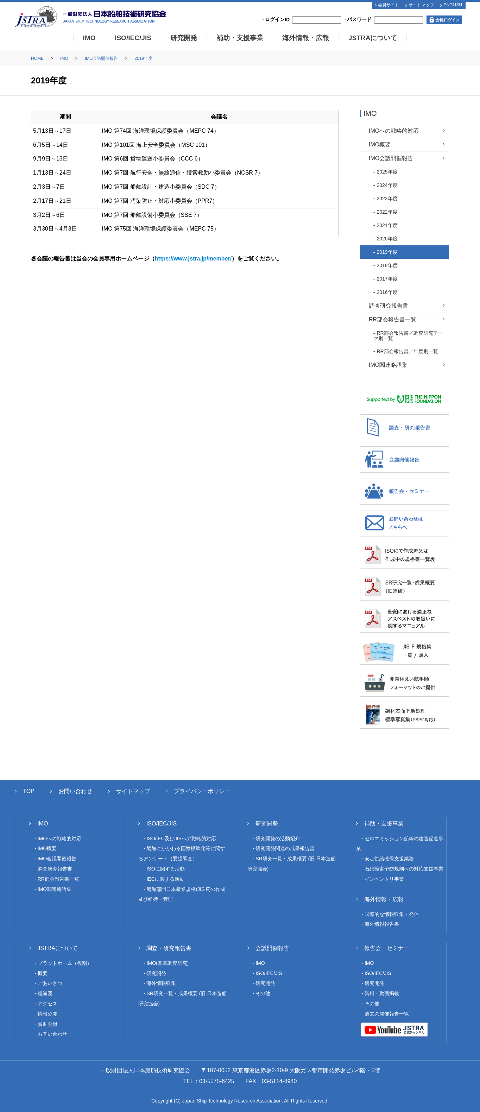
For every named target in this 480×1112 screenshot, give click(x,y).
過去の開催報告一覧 (387, 1014)
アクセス (47, 1003)
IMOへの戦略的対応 (394, 131)
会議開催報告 (272, 948)
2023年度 (387, 198)
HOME (37, 58)
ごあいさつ (50, 983)
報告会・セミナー (386, 948)
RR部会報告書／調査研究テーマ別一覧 (408, 335)
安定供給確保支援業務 (389, 858)
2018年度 (387, 265)
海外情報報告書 (382, 924)
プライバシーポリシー (202, 791)
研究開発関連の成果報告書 (285, 848)
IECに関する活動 (165, 879)
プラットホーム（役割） (65, 963)
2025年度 (387, 172)
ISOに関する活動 (165, 869)
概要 (43, 973)
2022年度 (387, 212)
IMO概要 (380, 144)
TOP (28, 791)
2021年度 (387, 225)
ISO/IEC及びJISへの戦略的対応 (181, 838)
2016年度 (387, 292)
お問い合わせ (75, 791)
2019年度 (143, 58)
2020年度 (387, 238)
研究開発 (183, 38)
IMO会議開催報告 (101, 58)
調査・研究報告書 (168, 948)
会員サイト (388, 4)
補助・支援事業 (239, 38)
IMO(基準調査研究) (167, 963)
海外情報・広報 (305, 38)
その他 (262, 993)
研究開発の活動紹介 (277, 838)
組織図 (45, 993)
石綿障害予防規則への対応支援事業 (404, 869)
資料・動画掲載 (382, 993)
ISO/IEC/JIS (133, 38)
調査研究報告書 (388, 306)
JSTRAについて (372, 38)
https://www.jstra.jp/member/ (193, 259)
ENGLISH (452, 4)
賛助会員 (47, 1024)
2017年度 (387, 279)
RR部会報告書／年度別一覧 (407, 351)
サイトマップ (421, 4)
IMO (89, 38)
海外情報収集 (161, 983)
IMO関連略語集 (388, 365)
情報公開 (47, 1014)
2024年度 (387, 185)
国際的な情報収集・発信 (392, 914)
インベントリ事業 (384, 879)
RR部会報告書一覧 (392, 319)
